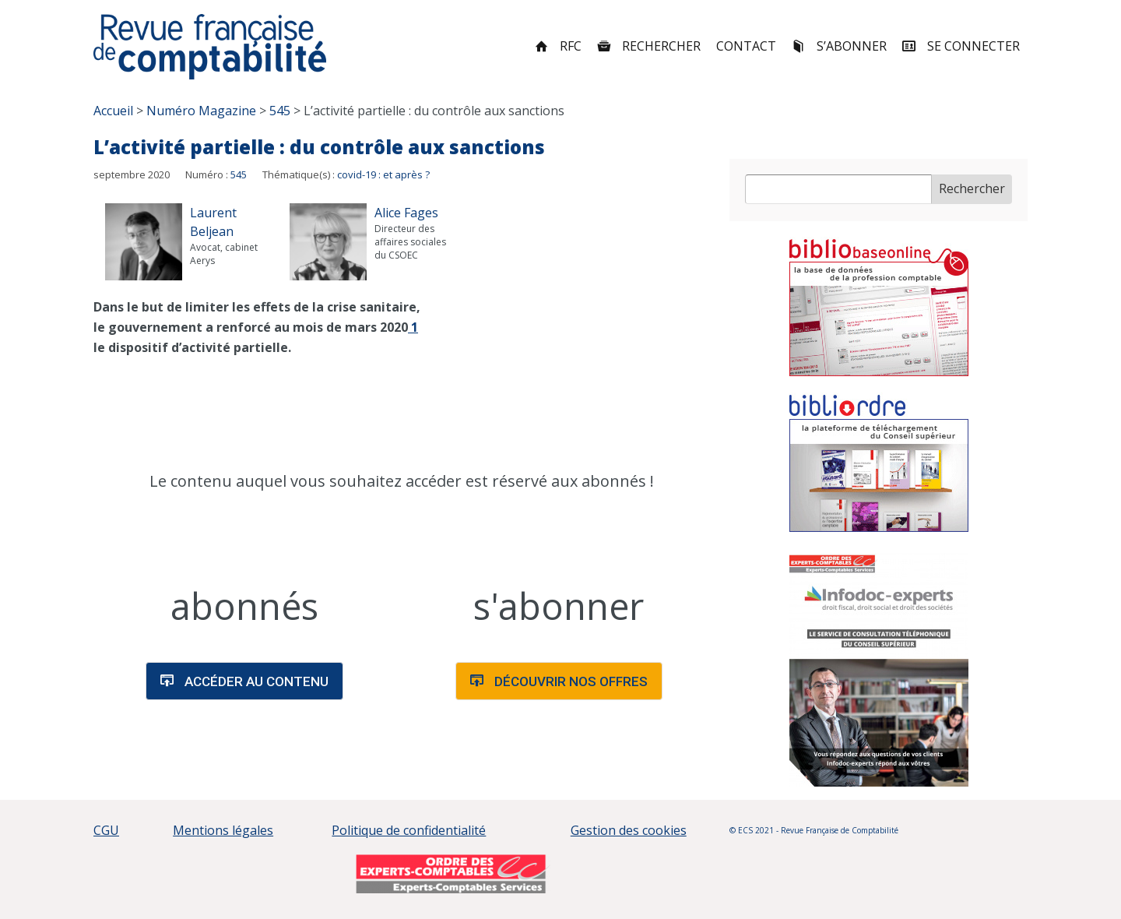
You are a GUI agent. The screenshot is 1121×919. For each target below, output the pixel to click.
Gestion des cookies (629, 830)
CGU (106, 830)
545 (238, 174)
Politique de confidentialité (409, 830)
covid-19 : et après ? (383, 174)
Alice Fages (406, 212)
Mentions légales (223, 830)
